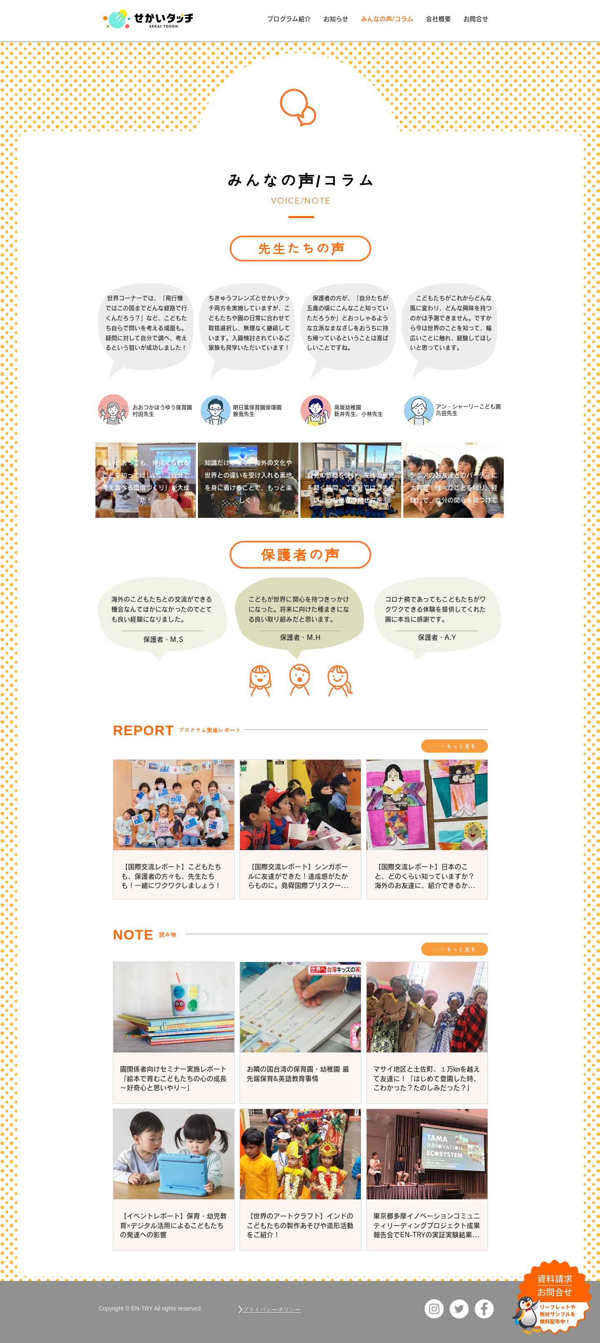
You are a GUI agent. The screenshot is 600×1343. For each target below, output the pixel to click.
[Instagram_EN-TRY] (434, 1308)
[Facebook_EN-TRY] (484, 1308)
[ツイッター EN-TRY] (459, 1308)
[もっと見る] (454, 746)
